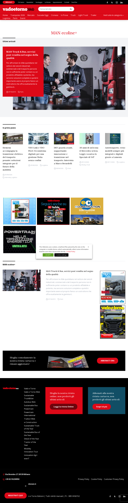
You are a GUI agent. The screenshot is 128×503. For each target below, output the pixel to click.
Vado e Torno (30, 388)
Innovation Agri (30, 455)
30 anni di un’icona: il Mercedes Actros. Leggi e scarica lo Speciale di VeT (89, 152)
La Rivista (48, 2)
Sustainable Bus (31, 405)
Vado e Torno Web (32, 392)
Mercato (31, 15)
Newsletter (30, 2)
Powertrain (28, 409)
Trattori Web (29, 419)
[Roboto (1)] (53, 211)
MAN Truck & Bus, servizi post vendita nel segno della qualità (22, 54)
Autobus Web (30, 402)
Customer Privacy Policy (114, 479)
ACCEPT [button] (48, 255)
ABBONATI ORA (107, 360)
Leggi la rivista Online (64, 406)
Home (5, 15)
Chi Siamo (21, 2)
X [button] (88, 247)
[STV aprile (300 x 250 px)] (19, 211)
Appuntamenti (57, 2)
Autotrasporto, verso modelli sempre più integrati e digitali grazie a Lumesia (115, 152)
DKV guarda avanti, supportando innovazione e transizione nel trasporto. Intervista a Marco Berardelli (63, 155)
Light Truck (83, 15)
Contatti (66, 2)
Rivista (84, 165)
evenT (26, 458)
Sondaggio (39, 2)
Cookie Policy (96, 479)
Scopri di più (101, 406)
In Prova (64, 15)
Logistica (6, 18)
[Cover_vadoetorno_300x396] (112, 322)
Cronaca (54, 15)
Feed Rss (74, 2)
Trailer (93, 15)
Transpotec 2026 (17, 15)
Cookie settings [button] (61, 255)
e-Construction (30, 422)
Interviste (8, 177)
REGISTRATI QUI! (15, 495)
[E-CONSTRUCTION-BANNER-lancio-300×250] (87, 211)
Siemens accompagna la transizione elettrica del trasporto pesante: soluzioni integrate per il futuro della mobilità (13, 158)
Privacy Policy (83, 479)
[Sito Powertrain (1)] (19, 239)
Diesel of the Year (31, 439)
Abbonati (9, 2)
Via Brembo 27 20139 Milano (16, 474)
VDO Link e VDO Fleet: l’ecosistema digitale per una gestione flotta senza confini (37, 154)
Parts (15, 18)
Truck (73, 15)
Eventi (22, 18)
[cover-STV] (112, 287)
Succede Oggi (42, 15)
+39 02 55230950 (11, 479)
